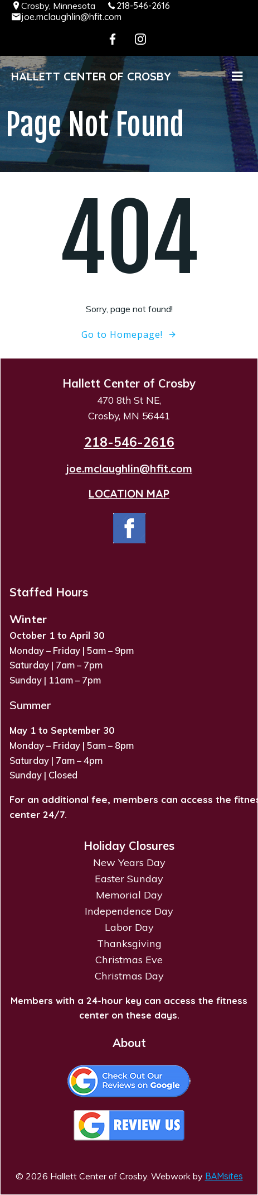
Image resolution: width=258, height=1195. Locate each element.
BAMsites (224, 1176)
